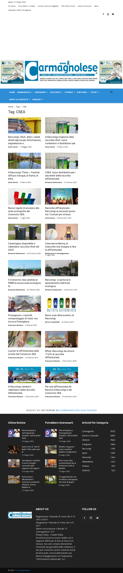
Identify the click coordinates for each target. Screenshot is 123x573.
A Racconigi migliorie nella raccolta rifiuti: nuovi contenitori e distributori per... (61, 140)
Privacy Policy (42, 534)
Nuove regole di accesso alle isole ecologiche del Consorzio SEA (23, 211)
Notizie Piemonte (84, 6)
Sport (95, 92)
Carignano (41, 92)
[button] (111, 92)
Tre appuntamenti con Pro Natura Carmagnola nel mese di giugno (68, 479)
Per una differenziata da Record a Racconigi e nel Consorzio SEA (58, 389)
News (96, 6)
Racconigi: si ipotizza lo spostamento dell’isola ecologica (58, 283)
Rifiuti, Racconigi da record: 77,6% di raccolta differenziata (60, 354)
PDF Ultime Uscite (68, 6)
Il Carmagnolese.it (22, 570)
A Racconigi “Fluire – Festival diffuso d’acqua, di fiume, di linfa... (23, 175)
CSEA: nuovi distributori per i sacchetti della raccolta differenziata (60, 175)
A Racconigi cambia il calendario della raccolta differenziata (21, 389)
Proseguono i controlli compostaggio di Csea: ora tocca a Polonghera (23, 318)
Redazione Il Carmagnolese (57, 253)
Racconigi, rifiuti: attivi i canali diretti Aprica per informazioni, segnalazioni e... (24, 140)
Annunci (37, 99)
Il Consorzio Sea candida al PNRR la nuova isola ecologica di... (24, 283)
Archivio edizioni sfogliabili (48, 6)
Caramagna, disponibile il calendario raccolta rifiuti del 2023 (23, 246)
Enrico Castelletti (52, 322)
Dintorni (83, 92)
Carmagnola (25, 92)
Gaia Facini (13, 147)
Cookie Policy (56, 534)
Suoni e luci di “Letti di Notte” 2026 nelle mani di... (31, 449)
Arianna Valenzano (53, 182)
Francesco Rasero (15, 325)
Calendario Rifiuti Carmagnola (19, 10)
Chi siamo (12, 6)
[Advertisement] (61, 38)
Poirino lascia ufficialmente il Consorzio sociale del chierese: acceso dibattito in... (30, 482)
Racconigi (56, 92)
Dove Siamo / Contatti (26, 6)
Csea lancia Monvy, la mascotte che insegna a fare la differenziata (60, 246)
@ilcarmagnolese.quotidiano (76, 410)
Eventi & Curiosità (19, 99)
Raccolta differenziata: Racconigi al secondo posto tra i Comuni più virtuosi (60, 211)
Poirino (70, 92)
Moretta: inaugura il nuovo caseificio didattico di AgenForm (67, 449)
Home (12, 92)
